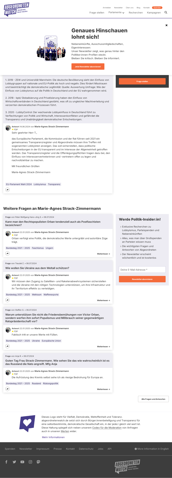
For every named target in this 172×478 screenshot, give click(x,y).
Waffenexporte (51, 294)
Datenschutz (86, 448)
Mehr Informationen (53, 437)
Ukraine (36, 340)
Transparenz (54, 184)
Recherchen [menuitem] (136, 12)
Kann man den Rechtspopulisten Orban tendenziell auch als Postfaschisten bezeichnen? (52, 223)
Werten (65, 431)
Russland (36, 383)
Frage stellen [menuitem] (96, 12)
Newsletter (118, 8)
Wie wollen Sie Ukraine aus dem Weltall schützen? (37, 268)
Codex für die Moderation (107, 427)
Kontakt (146, 8)
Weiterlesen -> (103, 254)
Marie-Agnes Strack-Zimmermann (52, 126)
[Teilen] (7, 190)
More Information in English (152, 449)
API (109, 448)
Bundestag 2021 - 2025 (18, 248)
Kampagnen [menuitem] (154, 12)
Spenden (157, 8)
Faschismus (38, 248)
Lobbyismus (40, 184)
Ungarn (49, 248)
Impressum (42, 448)
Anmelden (107, 8)
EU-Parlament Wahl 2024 (19, 184)
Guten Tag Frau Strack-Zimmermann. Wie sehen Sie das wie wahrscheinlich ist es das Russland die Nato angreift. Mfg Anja (57, 362)
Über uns (129, 8)
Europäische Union (51, 340)
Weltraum (36, 294)
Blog (138, 8)
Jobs (100, 448)
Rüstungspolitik (50, 383)
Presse (58, 448)
